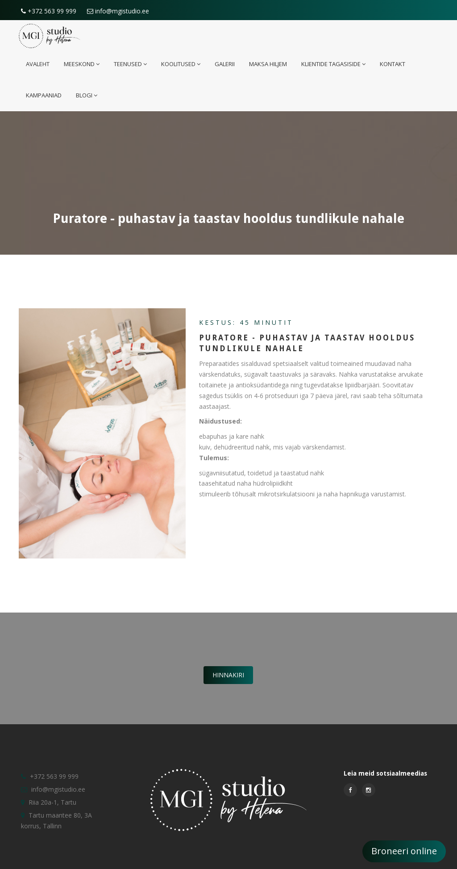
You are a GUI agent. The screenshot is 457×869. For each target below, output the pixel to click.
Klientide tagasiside (333, 64)
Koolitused (180, 64)
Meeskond (82, 64)
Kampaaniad (44, 95)
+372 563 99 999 (48, 11)
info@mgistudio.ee (118, 11)
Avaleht (38, 64)
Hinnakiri (228, 675)
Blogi (86, 95)
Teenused (130, 64)
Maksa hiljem (268, 64)
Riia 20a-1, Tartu (52, 802)
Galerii (225, 64)
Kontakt (392, 64)
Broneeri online (404, 851)
